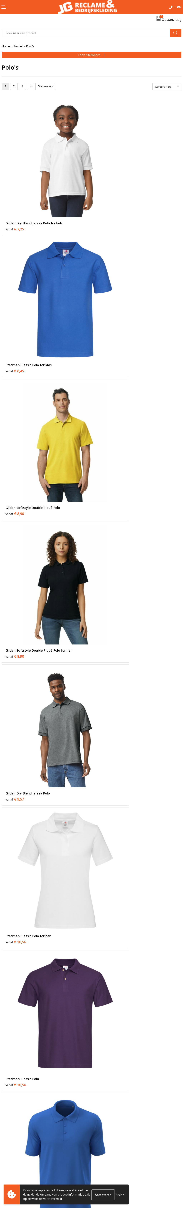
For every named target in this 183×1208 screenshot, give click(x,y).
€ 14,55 (16, 930)
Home (6, 46)
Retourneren (10, 1175)
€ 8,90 (15, 297)
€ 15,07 (105, 930)
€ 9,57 (15, 402)
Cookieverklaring (104, 1175)
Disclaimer (100, 1186)
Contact (7, 1170)
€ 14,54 (16, 1036)
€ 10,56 (105, 402)
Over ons (99, 1108)
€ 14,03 (16, 719)
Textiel (18, 46)
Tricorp (98, 1114)
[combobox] (86, 33)
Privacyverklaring (105, 1180)
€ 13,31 (105, 614)
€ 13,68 (105, 825)
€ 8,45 (104, 191)
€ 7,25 (15, 191)
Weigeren (120, 1194)
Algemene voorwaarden (109, 1170)
